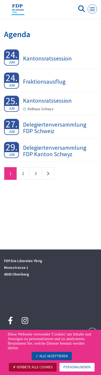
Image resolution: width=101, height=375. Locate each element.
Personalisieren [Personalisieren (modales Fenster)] (77, 367)
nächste (48, 174)
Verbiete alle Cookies (33, 367)
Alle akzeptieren (52, 356)
